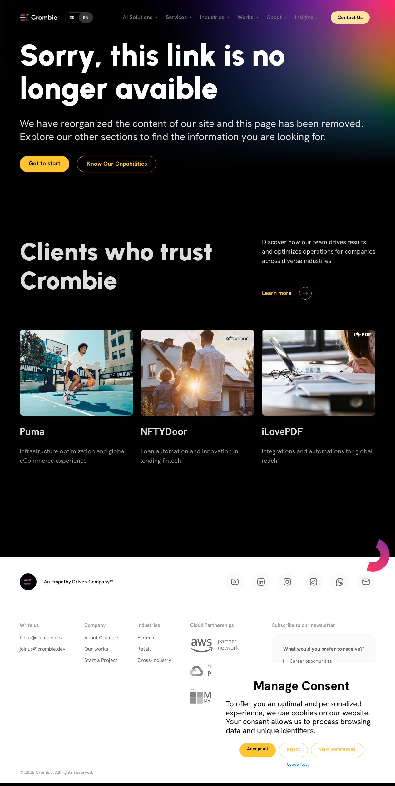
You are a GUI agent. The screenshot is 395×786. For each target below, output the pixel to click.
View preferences (342, 750)
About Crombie (101, 640)
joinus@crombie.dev (42, 651)
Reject (293, 750)
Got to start (46, 164)
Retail (144, 651)
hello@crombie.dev (41, 640)
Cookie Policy (298, 764)
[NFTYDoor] (197, 413)
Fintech (145, 640)
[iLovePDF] (318, 413)
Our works (96, 651)
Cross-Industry (154, 662)
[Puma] (76, 413)
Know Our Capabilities (121, 164)
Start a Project (100, 662)
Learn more (278, 293)
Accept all (252, 750)
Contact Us (355, 15)
